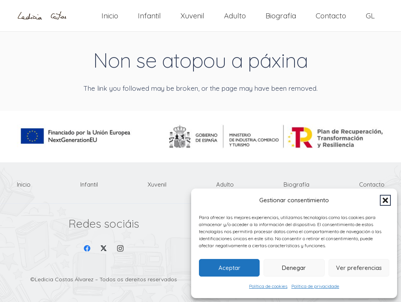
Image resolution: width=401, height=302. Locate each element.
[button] (385, 200)
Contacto (372, 184)
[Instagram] (120, 248)
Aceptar (229, 267)
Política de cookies (268, 286)
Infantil (89, 184)
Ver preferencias (359, 267)
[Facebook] (87, 248)
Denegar (294, 267)
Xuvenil (157, 184)
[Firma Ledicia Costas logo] (42, 16)
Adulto (225, 184)
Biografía (296, 184)
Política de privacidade (315, 286)
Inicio (24, 184)
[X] (103, 248)
